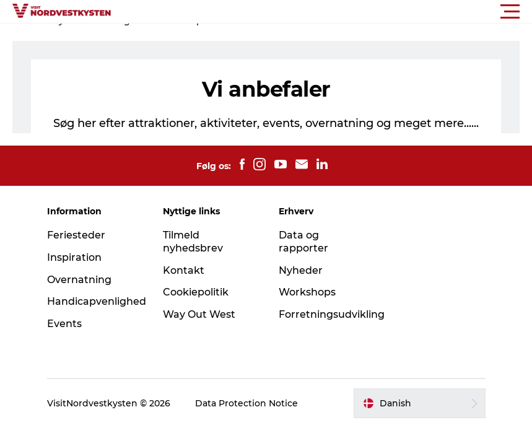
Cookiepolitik (196, 292)
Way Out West (199, 314)
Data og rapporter (303, 241)
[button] (322, 11)
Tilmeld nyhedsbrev (193, 241)
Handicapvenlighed (96, 301)
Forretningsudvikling (332, 314)
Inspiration (74, 257)
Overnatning (79, 280)
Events (64, 324)
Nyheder (301, 270)
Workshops (307, 292)
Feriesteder (76, 235)
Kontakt (183, 270)
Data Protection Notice (246, 403)
